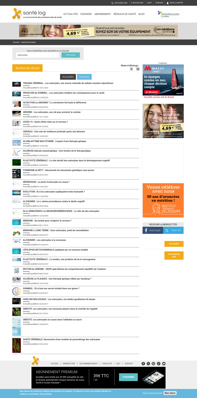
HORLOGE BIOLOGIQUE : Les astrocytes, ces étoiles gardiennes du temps (59, 299)
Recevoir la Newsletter (163, 224)
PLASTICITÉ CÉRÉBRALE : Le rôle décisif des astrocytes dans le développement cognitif (66, 160)
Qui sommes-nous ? (88, 364)
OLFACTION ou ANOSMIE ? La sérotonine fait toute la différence (54, 102)
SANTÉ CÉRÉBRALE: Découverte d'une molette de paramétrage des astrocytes (61, 339)
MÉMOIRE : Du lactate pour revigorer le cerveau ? (47, 220)
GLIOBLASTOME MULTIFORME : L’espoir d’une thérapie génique (54, 141)
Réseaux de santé (125, 14)
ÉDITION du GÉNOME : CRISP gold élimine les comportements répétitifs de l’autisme (64, 269)
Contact (129, 364)
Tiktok (158, 363)
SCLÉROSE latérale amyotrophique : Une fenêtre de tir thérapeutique (57, 151)
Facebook (143, 363)
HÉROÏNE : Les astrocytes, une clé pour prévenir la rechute (52, 112)
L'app (149, 3)
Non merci (170, 393)
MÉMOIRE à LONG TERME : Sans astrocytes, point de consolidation (56, 230)
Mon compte (176, 3)
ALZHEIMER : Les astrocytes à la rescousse (44, 240)
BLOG (142, 14)
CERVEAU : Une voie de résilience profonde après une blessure (54, 131)
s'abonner (128, 377)
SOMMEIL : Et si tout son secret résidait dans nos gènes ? (51, 288)
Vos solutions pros (174, 255)
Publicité (107, 364)
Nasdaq (161, 12)
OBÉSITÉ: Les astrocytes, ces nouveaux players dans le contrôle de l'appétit (60, 309)
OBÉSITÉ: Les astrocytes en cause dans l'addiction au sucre (52, 319)
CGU (118, 364)
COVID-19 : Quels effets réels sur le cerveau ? (45, 122)
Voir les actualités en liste (131, 69)
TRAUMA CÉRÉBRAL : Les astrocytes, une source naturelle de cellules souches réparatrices (68, 83)
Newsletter (69, 364)
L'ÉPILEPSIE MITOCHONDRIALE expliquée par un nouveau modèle (55, 249)
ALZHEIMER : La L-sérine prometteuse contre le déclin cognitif (54, 201)
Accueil (16, 42)
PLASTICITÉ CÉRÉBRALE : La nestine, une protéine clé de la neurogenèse (59, 259)
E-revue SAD (137, 3)
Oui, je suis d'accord (152, 393)
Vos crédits (174, 244)
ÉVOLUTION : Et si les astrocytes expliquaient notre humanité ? (54, 191)
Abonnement (102, 14)
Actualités (70, 14)
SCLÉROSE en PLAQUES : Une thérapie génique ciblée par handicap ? (57, 278)
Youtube (164, 363)
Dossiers (86, 14)
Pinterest (153, 363)
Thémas (159, 3)
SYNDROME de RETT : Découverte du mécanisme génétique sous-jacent (58, 170)
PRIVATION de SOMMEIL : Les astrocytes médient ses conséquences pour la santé (63, 93)
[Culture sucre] (163, 176)
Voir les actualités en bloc (138, 69)
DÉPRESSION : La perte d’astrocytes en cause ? (46, 182)
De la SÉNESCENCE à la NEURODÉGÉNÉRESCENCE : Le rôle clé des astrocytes (61, 211)
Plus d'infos (45, 394)
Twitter (148, 363)
